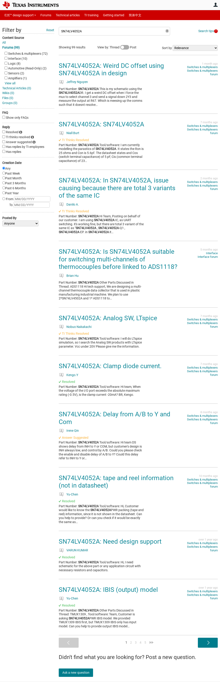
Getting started (105, 15)
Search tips (206, 31)
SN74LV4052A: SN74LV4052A (101, 124)
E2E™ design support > (19, 15)
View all (10, 83)
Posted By (9, 218)
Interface (212, 253)
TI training (85, 15)
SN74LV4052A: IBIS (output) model (108, 589)
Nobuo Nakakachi (78, 327)
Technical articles (63, 15)
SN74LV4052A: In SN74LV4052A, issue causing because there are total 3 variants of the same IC (117, 188)
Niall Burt (72, 133)
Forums (42, 15)
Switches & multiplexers (202, 67)
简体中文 (125, 15)
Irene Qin (72, 430)
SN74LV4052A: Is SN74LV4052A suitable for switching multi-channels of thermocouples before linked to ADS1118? (118, 259)
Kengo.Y (72, 375)
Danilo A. (72, 204)
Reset (50, 30)
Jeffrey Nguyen (77, 82)
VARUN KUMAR (77, 550)
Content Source (13, 38)
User (215, 4)
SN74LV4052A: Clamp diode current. (110, 366)
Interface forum (208, 256)
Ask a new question (79, 672)
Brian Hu (72, 275)
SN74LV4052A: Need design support (110, 541)
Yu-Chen (72, 494)
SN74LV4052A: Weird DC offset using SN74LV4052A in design (111, 69)
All (4, 42)
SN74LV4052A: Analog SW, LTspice (108, 318)
